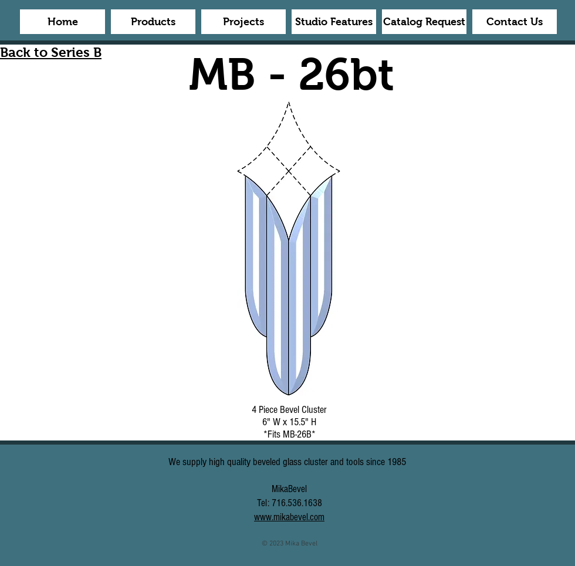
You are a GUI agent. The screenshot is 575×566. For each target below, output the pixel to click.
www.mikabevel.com (289, 517)
